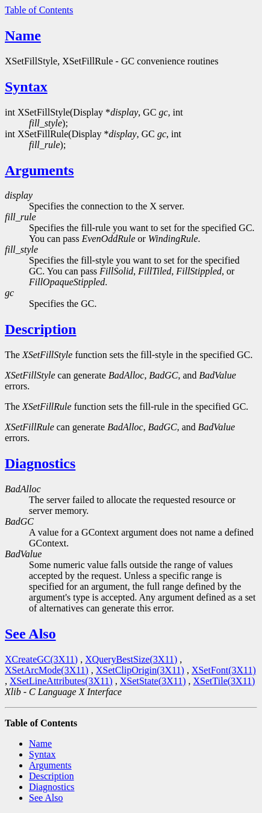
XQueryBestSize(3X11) (131, 659)
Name (23, 35)
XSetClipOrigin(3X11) (140, 670)
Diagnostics (40, 463)
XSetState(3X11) (153, 681)
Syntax (26, 86)
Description (40, 329)
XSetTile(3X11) (224, 681)
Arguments (39, 170)
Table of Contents (39, 10)
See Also (30, 633)
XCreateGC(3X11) (41, 659)
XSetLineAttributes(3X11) (61, 681)
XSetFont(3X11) (224, 670)
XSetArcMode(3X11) (47, 670)
